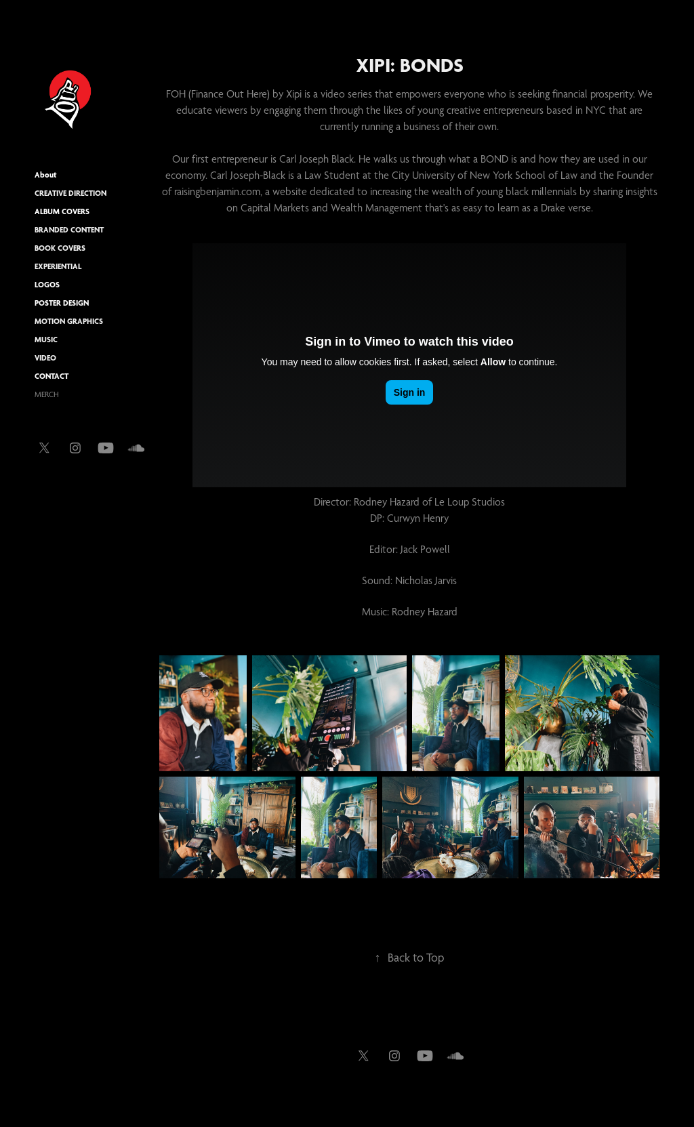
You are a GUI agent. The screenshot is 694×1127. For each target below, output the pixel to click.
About (46, 175)
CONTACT (51, 376)
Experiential (58, 266)
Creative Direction (70, 193)
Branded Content (69, 229)
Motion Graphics (69, 321)
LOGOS (47, 284)
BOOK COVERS (60, 248)
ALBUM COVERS (62, 211)
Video (45, 358)
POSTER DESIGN (62, 303)
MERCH (47, 394)
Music (46, 339)
